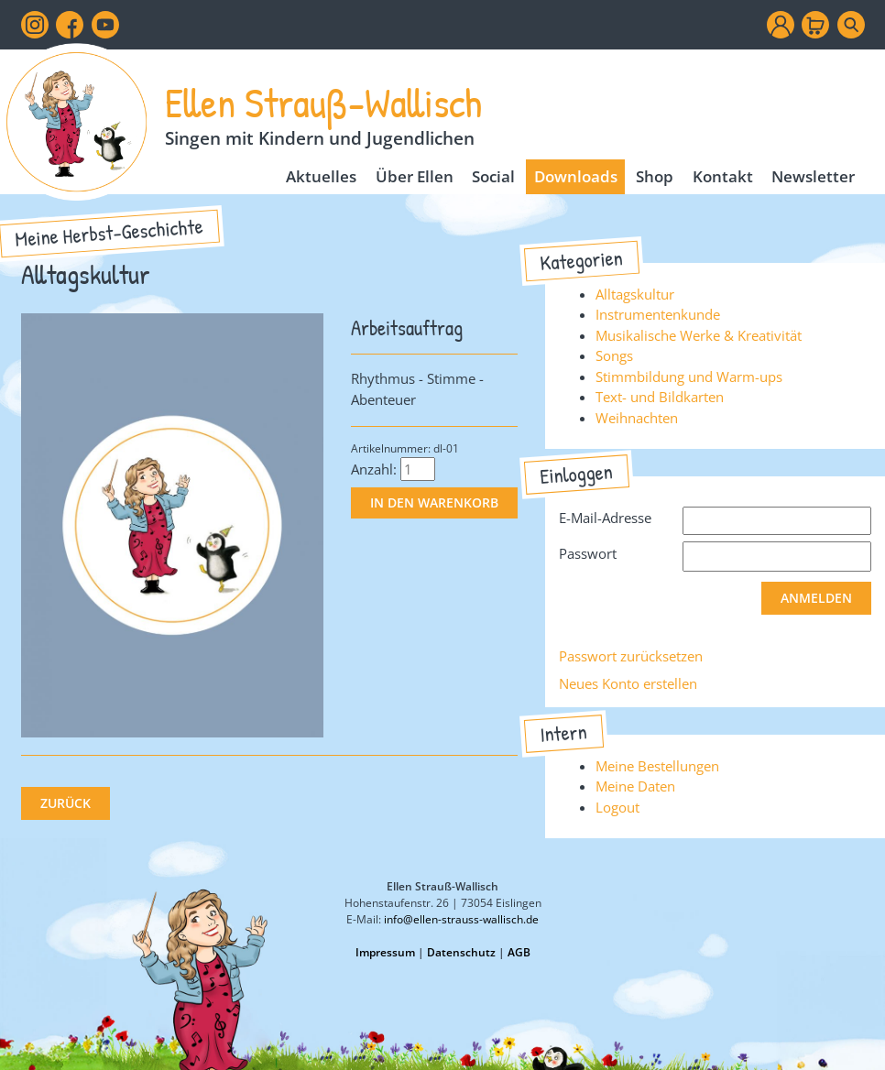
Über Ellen (414, 176)
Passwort (588, 553)
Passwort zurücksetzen (631, 656)
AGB (519, 952)
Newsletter (813, 176)
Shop (654, 176)
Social (493, 176)
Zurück (65, 803)
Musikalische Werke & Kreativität (698, 335)
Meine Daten (635, 786)
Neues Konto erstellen (628, 683)
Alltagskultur (634, 294)
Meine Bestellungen (657, 766)
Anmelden (816, 598)
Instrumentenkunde (657, 314)
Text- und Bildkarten (659, 397)
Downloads (575, 176)
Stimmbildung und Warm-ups (688, 376)
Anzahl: (374, 469)
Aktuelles (321, 176)
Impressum (385, 952)
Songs (614, 355)
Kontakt (723, 176)
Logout (617, 807)
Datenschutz (461, 952)
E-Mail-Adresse (605, 517)
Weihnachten (636, 418)
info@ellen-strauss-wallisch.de (461, 919)
